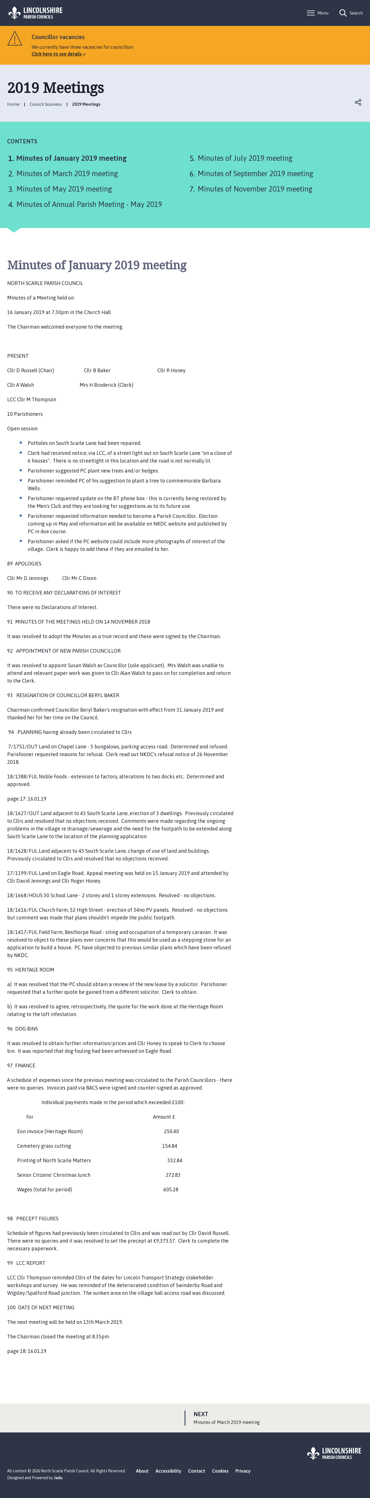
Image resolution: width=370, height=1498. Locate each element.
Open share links (358, 102)
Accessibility (168, 1470)
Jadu (58, 1477)
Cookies (220, 1470)
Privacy (243, 1470)
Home (13, 104)
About (142, 1470)
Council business (46, 104)
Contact (196, 1470)
